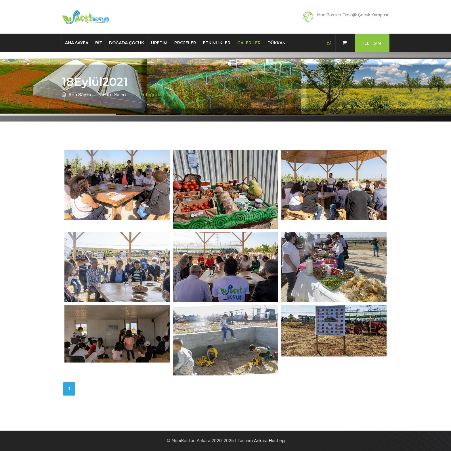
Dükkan (276, 42)
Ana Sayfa (76, 42)
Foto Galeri (114, 94)
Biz (98, 42)
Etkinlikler (216, 42)
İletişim (372, 43)
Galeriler (249, 42)
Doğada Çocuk (126, 42)
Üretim (159, 42)
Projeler (185, 42)
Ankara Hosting (269, 440)
